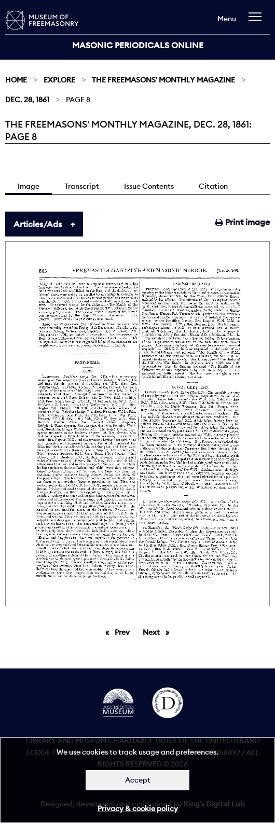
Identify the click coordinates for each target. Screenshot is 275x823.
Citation (213, 186)
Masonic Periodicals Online (137, 45)
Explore (59, 80)
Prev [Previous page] (124, 631)
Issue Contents (149, 186)
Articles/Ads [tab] (37, 224)
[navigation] (258, 21)
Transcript (81, 186)
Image (28, 186)
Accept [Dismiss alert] (137, 780)
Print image (242, 222)
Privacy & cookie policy (138, 808)
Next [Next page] (158, 631)
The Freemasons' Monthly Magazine (163, 80)
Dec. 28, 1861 (27, 99)
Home (16, 80)
